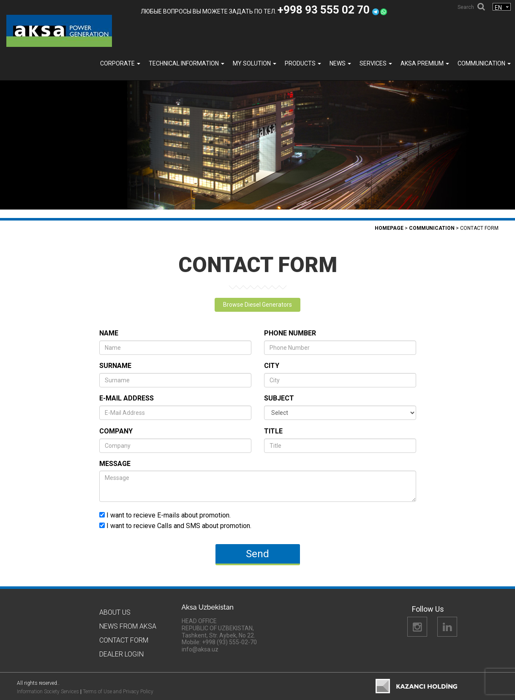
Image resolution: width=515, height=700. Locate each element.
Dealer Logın (121, 654)
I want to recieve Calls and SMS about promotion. (175, 525)
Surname (115, 366)
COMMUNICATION (484, 63)
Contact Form (123, 640)
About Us (115, 612)
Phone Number (290, 333)
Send (257, 554)
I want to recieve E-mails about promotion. (165, 515)
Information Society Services (48, 692)
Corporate (120, 63)
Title (273, 431)
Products (303, 63)
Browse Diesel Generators (257, 304)
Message (115, 464)
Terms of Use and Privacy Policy (118, 692)
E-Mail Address (126, 398)
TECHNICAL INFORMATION (186, 63)
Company (116, 431)
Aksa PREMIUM (425, 63)
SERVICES (376, 63)
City (271, 366)
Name (108, 333)
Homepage (389, 228)
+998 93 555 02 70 (325, 9)
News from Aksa (127, 626)
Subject (279, 398)
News (340, 63)
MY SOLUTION (254, 63)
